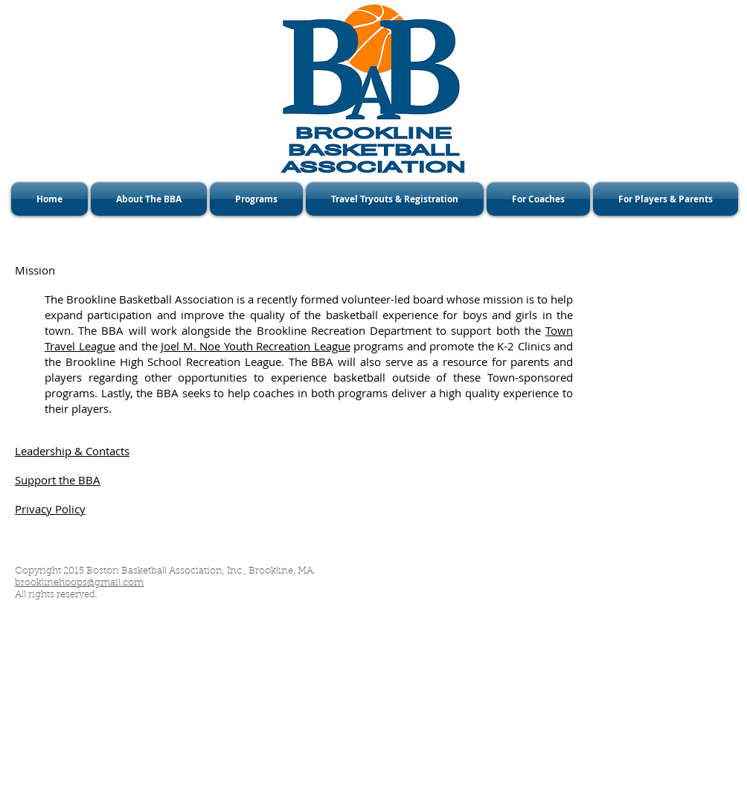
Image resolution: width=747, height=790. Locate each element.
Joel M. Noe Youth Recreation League (255, 345)
